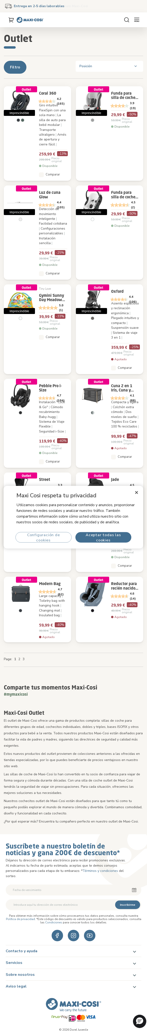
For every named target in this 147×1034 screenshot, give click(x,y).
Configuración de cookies (43, 537)
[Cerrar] (137, 492)
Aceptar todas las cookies (103, 537)
